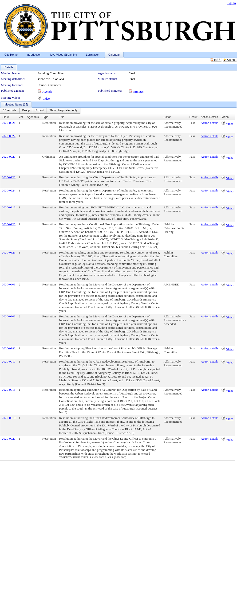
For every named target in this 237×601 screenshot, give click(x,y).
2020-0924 (9, 190)
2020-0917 (9, 361)
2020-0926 (9, 224)
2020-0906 (9, 284)
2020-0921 (9, 123)
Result (194, 117)
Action (167, 117)
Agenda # (33, 117)
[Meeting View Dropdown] (63, 110)
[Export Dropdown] (40, 110)
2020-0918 (9, 389)
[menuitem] (9, 110)
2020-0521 (9, 252)
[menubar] (40, 111)
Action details (209, 123)
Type (45, 117)
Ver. (21, 117)
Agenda (47, 91)
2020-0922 (9, 136)
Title (61, 117)
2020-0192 (9, 348)
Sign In (231, 3)
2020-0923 (9, 177)
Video (46, 98)
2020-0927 (9, 156)
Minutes (138, 91)
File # (5, 117)
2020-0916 (9, 207)
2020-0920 (9, 438)
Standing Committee (50, 73)
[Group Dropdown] (26, 110)
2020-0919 (9, 418)
